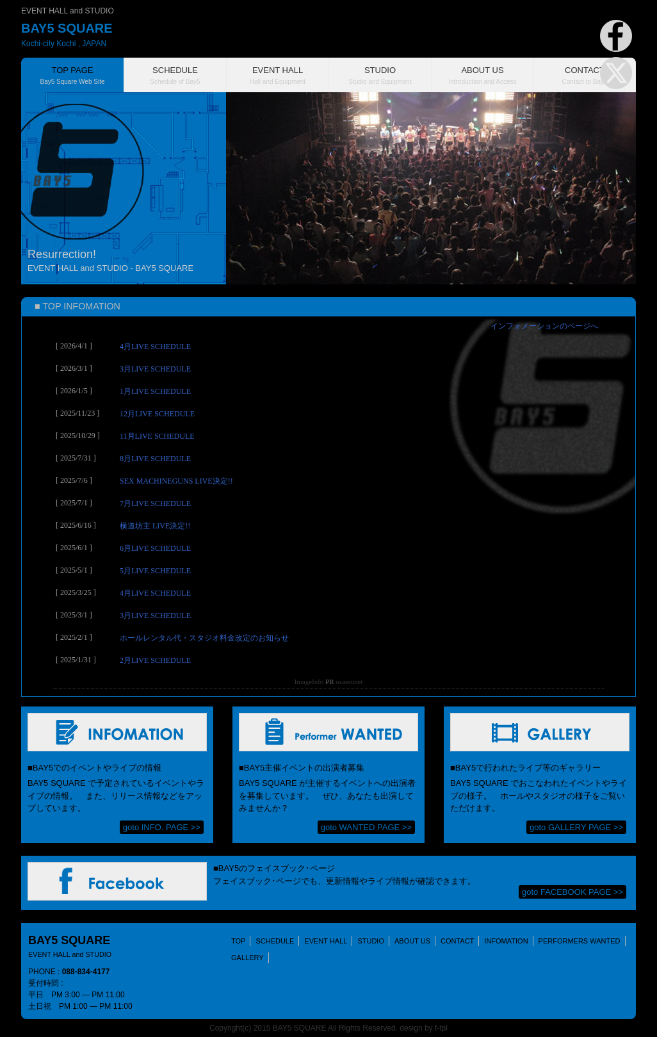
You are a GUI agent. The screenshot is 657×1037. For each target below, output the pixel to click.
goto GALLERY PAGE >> (576, 827)
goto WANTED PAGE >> (366, 827)
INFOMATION (506, 941)
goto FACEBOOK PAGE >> (572, 892)
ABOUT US (412, 941)
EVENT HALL (325, 941)
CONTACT (457, 941)
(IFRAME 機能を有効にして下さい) (328, 506)
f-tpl (441, 1028)
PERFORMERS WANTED (579, 941)
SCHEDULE (275, 941)
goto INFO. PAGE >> (161, 827)
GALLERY (247, 957)
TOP (238, 941)
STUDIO (370, 941)
